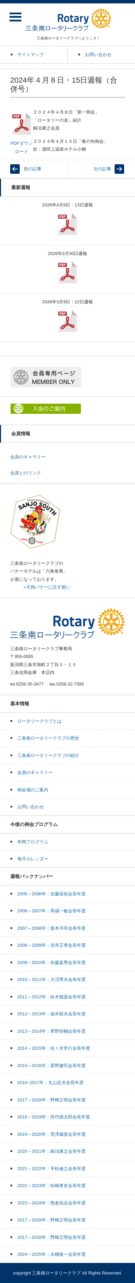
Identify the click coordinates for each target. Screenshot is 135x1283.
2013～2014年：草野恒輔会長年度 (51, 1031)
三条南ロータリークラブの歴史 (48, 738)
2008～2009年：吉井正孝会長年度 (51, 945)
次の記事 (102, 168)
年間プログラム (32, 841)
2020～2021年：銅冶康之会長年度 (51, 1151)
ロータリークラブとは (39, 721)
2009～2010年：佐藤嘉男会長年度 (51, 962)
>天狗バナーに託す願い (46, 587)
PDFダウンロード (22, 133)
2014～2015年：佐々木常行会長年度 (53, 1048)
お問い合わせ (30, 806)
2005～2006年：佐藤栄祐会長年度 (51, 893)
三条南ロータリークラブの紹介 (48, 755)
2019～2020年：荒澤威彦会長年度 (51, 1134)
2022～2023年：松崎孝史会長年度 (51, 1185)
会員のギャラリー (28, 456)
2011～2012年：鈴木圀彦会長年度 (51, 996)
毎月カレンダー (32, 858)
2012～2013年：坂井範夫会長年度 (51, 1013)
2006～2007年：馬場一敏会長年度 (51, 910)
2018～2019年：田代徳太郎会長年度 (53, 1116)
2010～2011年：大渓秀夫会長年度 (51, 979)
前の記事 (32, 168)
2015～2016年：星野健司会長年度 (51, 1065)
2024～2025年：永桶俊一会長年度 (51, 1254)
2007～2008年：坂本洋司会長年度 (51, 928)
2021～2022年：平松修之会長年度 (51, 1168)
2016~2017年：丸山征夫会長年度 (50, 1082)
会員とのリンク (25, 472)
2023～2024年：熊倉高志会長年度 (51, 1202)
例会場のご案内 (32, 789)
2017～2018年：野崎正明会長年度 (51, 1099)
